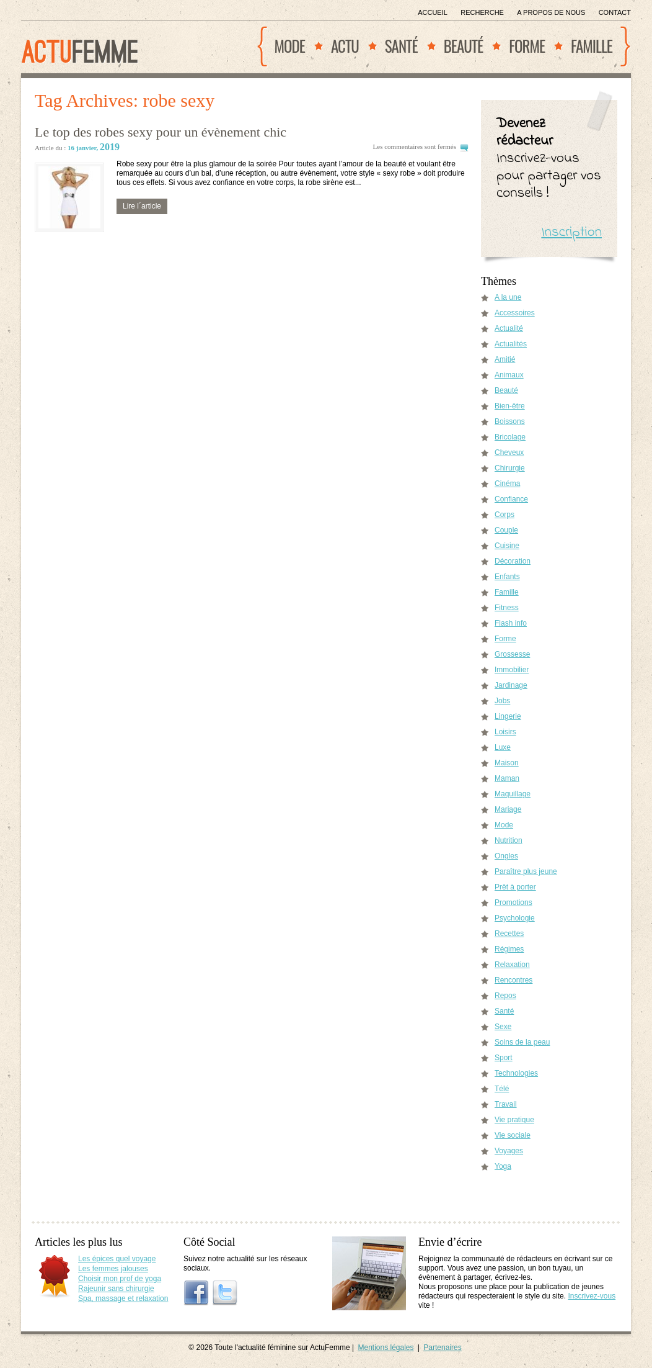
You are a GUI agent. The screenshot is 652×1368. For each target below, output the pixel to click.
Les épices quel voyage (117, 1258)
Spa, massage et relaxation (123, 1298)
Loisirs (505, 731)
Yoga (503, 1166)
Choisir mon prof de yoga (119, 1278)
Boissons (510, 421)
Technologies (516, 1073)
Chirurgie (510, 468)
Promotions (513, 902)
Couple (506, 530)
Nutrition (508, 840)
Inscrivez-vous (591, 1296)
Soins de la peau (522, 1042)
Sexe (503, 1026)
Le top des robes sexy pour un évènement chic (160, 132)
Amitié (505, 359)
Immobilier (512, 669)
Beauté (463, 45)
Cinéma (507, 483)
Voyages (509, 1150)
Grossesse (512, 654)
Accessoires (515, 312)
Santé (401, 45)
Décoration (513, 561)
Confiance (511, 499)
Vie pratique (514, 1119)
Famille (591, 45)
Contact (615, 12)
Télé (502, 1088)
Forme (527, 45)
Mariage (508, 809)
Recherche (482, 12)
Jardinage (511, 685)
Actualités (511, 344)
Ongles (506, 856)
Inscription (571, 232)
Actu (345, 45)
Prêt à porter (515, 887)
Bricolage (510, 437)
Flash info (511, 623)
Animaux (509, 375)
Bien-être (510, 406)
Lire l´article (142, 206)
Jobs (502, 700)
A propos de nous (551, 12)
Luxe (503, 747)
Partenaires (442, 1347)
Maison (507, 762)
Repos (505, 995)
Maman (507, 778)
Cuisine (507, 545)
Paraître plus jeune (526, 871)
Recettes (509, 933)
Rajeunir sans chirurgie (116, 1288)
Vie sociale (513, 1135)
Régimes (509, 949)
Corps (504, 514)
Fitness (507, 607)
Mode (290, 45)
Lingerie (508, 716)
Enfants (507, 576)
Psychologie (515, 918)
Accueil (432, 12)
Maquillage (513, 794)
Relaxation (512, 964)
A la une (508, 297)
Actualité (509, 328)
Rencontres (513, 980)
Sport (504, 1057)
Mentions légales (385, 1347)
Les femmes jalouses (113, 1268)
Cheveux (509, 452)
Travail (506, 1104)
